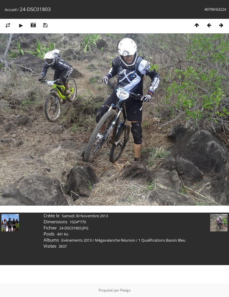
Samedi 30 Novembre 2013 (85, 215)
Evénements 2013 (76, 240)
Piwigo (125, 290)
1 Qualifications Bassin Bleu (161, 240)
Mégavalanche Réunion (115, 240)
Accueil (11, 9)
